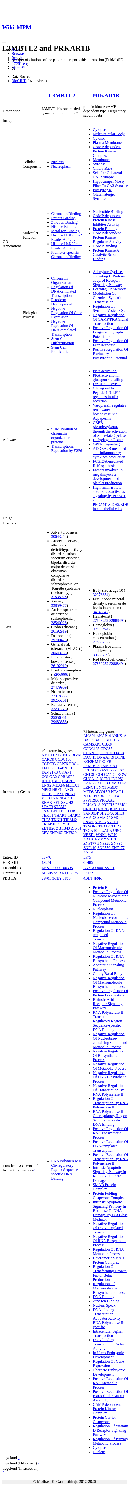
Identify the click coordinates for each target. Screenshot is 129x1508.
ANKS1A (118, 736)
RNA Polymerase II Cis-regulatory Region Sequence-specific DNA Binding (66, 1169)
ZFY (45, 833)
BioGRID (19, 81)
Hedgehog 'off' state (108, 440)
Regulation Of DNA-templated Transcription (63, 291)
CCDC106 (63, 759)
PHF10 (47, 794)
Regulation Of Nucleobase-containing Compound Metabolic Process (111, 919)
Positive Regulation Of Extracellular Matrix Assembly (110, 1396)
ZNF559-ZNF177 (111, 848)
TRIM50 (48, 824)
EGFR (106, 762)
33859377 (59, 605)
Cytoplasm (101, 130)
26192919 (59, 631)
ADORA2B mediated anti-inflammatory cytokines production (109, 452)
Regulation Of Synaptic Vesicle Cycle (110, 308)
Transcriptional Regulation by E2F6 (66, 448)
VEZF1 (89, 835)
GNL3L (89, 774)
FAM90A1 (109, 766)
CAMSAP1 (92, 744)
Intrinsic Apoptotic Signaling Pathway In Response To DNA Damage (109, 1173)
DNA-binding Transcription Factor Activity (108, 1344)
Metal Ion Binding (65, 231)
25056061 (59, 717)
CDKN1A (91, 753)
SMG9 (116, 818)
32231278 (59, 709)
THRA (116, 826)
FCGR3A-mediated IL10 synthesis (108, 463)
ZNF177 (89, 843)
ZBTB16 (90, 839)
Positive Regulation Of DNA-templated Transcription (110, 1146)
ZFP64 (76, 828)
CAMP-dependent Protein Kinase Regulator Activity (107, 237)
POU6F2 (48, 798)
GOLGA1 (104, 774)
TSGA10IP (91, 830)
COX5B (117, 753)
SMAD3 (89, 818)
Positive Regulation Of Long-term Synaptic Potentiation (110, 332)
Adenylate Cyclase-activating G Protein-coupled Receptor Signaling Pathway (109, 278)
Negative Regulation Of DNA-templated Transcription (63, 327)
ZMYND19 (107, 839)
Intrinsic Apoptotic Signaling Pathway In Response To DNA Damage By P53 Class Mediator (110, 1210)
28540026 (59, 623)
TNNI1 (56, 820)
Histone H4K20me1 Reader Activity (66, 246)
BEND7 (64, 755)
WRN (112, 835)
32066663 (61, 674)
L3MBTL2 (62, 95)
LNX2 (46, 785)
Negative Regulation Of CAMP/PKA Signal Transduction (110, 319)
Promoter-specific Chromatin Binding (66, 254)
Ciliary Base (102, 168)
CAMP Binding (105, 246)
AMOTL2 (49, 755)
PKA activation (105, 371)
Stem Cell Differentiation (62, 341)
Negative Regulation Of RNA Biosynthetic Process (109, 1240)
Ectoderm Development (61, 302)
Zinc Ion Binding (64, 222)
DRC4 (74, 764)
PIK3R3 (100, 796)
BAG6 (99, 740)
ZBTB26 (48, 828)
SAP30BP (91, 813)
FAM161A (91, 766)
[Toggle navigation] (4, 42)
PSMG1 (121, 805)
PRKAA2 (107, 800)
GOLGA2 (49, 777)
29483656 (59, 722)
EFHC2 (47, 768)
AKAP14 (103, 736)
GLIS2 (118, 770)
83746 (46, 857)
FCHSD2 (90, 770)
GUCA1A (91, 779)
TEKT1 (47, 815)
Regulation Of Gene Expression (108, 1363)
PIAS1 (58, 794)
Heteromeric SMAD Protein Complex (108, 1260)
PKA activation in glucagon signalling (108, 377)
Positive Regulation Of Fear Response (110, 343)
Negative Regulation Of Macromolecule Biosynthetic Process (109, 982)
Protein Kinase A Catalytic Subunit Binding (106, 254)
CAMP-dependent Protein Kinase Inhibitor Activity (107, 220)
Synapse (99, 164)
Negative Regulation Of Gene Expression (66, 312)
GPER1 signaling (106, 444)
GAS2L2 (105, 770)
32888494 (117, 621)
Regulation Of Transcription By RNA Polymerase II (110, 1103)
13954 (46, 863)
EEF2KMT (92, 762)
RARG (103, 809)
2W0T (46, 878)
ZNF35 (116, 843)
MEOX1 (72, 785)
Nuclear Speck (104, 1305)
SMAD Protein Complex (104, 1187)
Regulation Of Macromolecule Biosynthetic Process (109, 1288)
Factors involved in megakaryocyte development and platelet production (108, 476)
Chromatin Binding (66, 214)
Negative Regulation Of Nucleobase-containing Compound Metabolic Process (110, 1040)
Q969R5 (71, 873)
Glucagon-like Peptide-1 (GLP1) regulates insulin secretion (106, 394)
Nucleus (57, 162)
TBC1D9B (67, 811)
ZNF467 (56, 833)
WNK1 (101, 835)
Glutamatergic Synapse (104, 196)
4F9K (97, 878)
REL (56, 802)
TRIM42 (70, 820)
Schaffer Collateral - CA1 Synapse (108, 175)
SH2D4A (107, 813)
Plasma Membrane (107, 143)
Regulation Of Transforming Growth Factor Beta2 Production (110, 1273)
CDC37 (106, 749)
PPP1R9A (91, 800)
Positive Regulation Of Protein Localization (110, 993)
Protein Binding (63, 218)
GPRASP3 (66, 777)
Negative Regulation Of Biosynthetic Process (109, 1055)
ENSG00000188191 (99, 868)
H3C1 (46, 781)
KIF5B (102, 783)
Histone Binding (63, 227)
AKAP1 (89, 736)
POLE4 (113, 796)
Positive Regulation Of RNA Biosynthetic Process (110, 1133)
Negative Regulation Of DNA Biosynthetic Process (110, 1077)
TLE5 (46, 820)
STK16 (100, 822)
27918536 (59, 696)
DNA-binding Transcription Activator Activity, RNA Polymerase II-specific (109, 1318)
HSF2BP (68, 781)
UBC (117, 830)
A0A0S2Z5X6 (53, 873)
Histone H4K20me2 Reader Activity (66, 237)
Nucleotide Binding (108, 211)
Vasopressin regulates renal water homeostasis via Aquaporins (109, 411)
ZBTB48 (63, 828)
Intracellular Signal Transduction (108, 1333)
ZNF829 (70, 833)
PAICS (67, 790)
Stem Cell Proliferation (61, 349)
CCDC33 (49, 764)
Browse (18, 53)
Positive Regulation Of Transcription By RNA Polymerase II (110, 1159)
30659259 (100, 655)
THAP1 (60, 815)
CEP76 (62, 764)
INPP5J (117, 779)
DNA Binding (103, 1297)
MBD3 (112, 787)
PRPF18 (108, 805)
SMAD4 (103, 818)
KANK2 (89, 783)
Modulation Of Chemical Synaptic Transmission (107, 297)
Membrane (101, 160)
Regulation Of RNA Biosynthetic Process (109, 958)
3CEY (56, 878)
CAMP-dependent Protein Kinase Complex (107, 151)
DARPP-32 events (107, 384)
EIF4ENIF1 (63, 768)
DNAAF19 (105, 757)
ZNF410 (89, 848)
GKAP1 (65, 772)
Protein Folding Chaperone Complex (109, 1195)
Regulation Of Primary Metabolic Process (110, 1441)
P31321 (89, 873)
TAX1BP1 (50, 811)
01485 (88, 863)
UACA (106, 830)
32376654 (100, 595)
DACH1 (89, 757)
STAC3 (47, 807)
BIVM (76, 755)
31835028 (59, 597)
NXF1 (88, 796)
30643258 (59, 537)
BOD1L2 (112, 740)
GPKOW (120, 774)
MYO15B (102, 792)
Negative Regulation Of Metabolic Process (109, 1066)
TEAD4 (104, 826)
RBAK (47, 802)
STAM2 (60, 807)
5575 (87, 857)
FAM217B (50, 772)
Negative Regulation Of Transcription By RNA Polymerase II (109, 1090)
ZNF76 (88, 852)
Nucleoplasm (61, 166)
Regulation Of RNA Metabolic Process (108, 1251)
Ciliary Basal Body (108, 974)
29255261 (59, 700)
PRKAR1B (105, 95)
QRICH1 (90, 809)
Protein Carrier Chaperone (104, 1419)
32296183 (19, 64)
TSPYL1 (63, 824)
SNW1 (88, 822)
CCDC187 (91, 749)
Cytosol (99, 138)
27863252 (100, 621)
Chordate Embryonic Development (109, 1372)
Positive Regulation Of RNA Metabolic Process (110, 1383)
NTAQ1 (117, 792)
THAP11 (74, 815)
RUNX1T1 (118, 809)
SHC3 (119, 813)
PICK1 (70, 794)
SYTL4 (112, 822)
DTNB (120, 757)
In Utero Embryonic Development (108, 1355)
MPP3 (46, 790)
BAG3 (88, 740)
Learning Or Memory (109, 289)
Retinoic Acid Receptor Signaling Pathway (108, 1003)
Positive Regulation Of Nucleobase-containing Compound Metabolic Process (111, 898)
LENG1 (89, 787)
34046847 (100, 612)
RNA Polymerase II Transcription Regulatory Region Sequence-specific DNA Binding (108, 1021)
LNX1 (101, 787)
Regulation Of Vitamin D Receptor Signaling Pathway (110, 1430)
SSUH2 (67, 802)
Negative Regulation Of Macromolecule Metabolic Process (109, 947)
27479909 (59, 687)
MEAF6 (58, 785)
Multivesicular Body (109, 134)
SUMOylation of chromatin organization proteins (64, 435)
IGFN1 (105, 779)
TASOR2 (90, 826)
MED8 (88, 792)
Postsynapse (102, 190)
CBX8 (107, 744)
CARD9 (48, 759)
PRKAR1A (92, 805)
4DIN (87, 878)
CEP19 (105, 753)
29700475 (59, 640)
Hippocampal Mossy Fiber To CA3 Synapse (110, 183)
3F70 (67, 878)
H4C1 (56, 781)
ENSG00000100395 (57, 868)
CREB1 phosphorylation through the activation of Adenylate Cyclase (110, 429)
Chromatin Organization (61, 280)
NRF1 (56, 790)
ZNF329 (103, 843)
